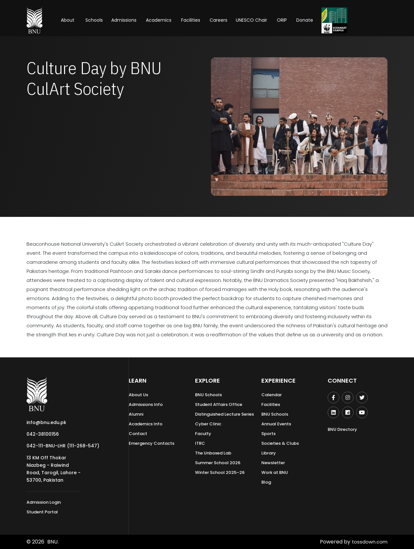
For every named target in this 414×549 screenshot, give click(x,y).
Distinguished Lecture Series (224, 414)
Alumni (136, 414)
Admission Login (44, 502)
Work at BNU (274, 472)
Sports (268, 434)
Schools (94, 20)
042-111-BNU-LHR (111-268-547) (63, 446)
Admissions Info (146, 404)
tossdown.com (368, 541)
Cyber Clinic (208, 424)
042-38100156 (43, 434)
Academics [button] (158, 20)
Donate (304, 20)
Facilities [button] (190, 20)
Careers (218, 20)
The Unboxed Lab (213, 453)
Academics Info (145, 424)
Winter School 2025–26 (220, 472)
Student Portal (42, 512)
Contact (138, 434)
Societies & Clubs (280, 443)
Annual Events (276, 424)
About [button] (68, 20)
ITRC (200, 443)
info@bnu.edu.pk (46, 422)
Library (268, 453)
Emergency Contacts (151, 443)
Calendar (271, 395)
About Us (138, 395)
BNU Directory (342, 429)
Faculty (203, 434)
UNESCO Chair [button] (251, 20)
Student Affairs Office (218, 404)
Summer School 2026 (217, 463)
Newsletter (273, 463)
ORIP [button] (282, 20)
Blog (266, 482)
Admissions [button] (123, 20)
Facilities (270, 404)
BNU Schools (208, 395)
